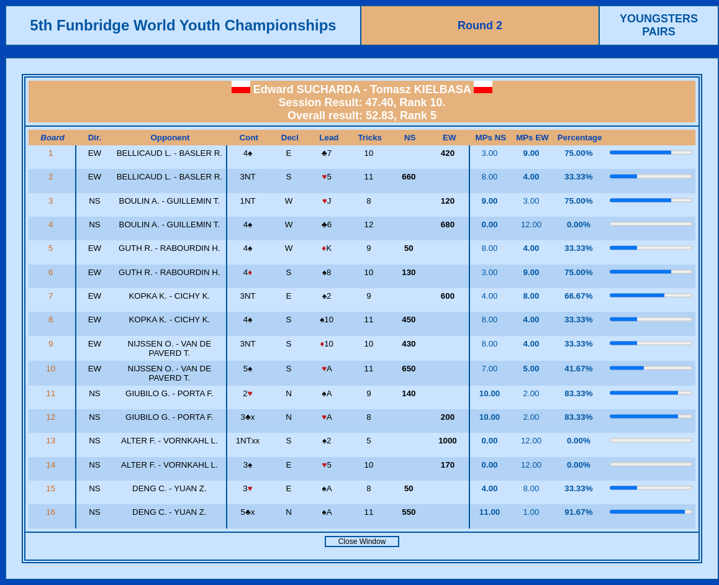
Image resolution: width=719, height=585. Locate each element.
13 (52, 440)
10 (52, 368)
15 (52, 488)
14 (52, 464)
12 (52, 417)
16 (52, 512)
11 (52, 393)
